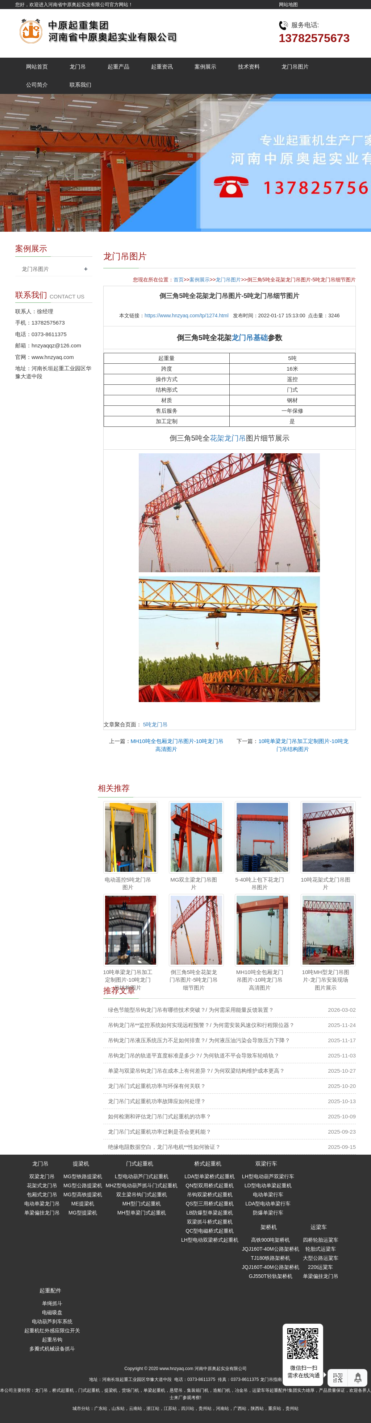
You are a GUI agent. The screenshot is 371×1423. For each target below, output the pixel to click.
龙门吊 (78, 66)
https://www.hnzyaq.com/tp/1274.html (187, 315)
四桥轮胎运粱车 (320, 1240)
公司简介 (37, 85)
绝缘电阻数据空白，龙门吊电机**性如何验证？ (164, 1147)
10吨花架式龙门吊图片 (325, 883)
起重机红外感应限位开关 (52, 1330)
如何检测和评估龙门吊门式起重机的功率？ (159, 1116)
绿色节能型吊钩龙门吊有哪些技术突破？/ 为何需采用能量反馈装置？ (191, 1010)
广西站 (239, 1408)
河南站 (222, 1408)
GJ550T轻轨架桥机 (270, 1276)
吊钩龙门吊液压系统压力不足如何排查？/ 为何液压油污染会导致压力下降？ (199, 1040)
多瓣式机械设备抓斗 (52, 1349)
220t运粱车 (320, 1267)
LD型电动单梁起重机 (268, 1185)
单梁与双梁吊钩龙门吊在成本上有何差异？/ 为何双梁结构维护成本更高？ (196, 1071)
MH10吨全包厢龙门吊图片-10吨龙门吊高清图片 (259, 980)
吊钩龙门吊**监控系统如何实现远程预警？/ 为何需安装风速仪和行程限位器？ (201, 1025)
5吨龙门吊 (155, 724)
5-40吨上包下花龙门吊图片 (259, 883)
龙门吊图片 (295, 66)
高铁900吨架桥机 (270, 1240)
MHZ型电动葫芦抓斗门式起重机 (142, 1185)
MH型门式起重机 (141, 1204)
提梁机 (81, 1163)
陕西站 (257, 1408)
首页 (179, 279)
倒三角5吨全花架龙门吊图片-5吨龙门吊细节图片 (194, 980)
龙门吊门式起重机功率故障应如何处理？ (157, 1101)
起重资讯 (162, 66)
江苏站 (170, 1408)
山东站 (118, 1408)
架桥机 (268, 1227)
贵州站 (205, 1408)
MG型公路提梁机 (82, 1185)
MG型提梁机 (82, 1213)
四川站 (187, 1408)
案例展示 (205, 66)
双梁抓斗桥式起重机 (210, 1222)
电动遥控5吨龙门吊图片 (128, 883)
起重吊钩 (52, 1339)
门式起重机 (139, 1163)
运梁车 (318, 1227)
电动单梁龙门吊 (42, 1204)
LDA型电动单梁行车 (268, 1204)
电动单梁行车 (268, 1194)
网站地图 (288, 4)
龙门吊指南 (271, 1379)
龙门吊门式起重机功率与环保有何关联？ (157, 1086)
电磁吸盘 (52, 1312)
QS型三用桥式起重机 (210, 1204)
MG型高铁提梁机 (82, 1194)
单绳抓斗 (52, 1303)
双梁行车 (266, 1163)
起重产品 (118, 66)
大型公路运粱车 (320, 1258)
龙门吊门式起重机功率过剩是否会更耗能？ (159, 1132)
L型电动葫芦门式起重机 (141, 1176)
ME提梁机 (82, 1204)
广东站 (100, 1408)
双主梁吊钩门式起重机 (141, 1194)
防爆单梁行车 (268, 1213)
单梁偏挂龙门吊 (42, 1213)
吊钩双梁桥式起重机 (210, 1194)
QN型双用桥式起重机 (210, 1185)
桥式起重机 (207, 1163)
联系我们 (80, 85)
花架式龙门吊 (42, 1185)
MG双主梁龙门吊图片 (193, 883)
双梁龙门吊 (42, 1176)
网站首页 (37, 66)
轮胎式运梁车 (320, 1249)
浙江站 (152, 1408)
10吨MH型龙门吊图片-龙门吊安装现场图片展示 (325, 980)
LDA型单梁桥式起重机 (209, 1176)
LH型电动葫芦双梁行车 (268, 1176)
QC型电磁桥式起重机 (210, 1231)
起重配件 (50, 1290)
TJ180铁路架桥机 (270, 1258)
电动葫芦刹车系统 (52, 1321)
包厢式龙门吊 (42, 1194)
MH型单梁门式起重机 (141, 1213)
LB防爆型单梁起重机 (209, 1213)
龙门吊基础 (250, 338)
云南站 (135, 1408)
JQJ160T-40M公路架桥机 (270, 1249)
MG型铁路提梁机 (82, 1176)
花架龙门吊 (228, 438)
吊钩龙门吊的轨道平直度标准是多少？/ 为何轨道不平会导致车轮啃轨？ (193, 1055)
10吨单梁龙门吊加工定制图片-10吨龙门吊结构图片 (128, 980)
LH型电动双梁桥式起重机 (209, 1240)
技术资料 (249, 66)
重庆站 (274, 1408)
